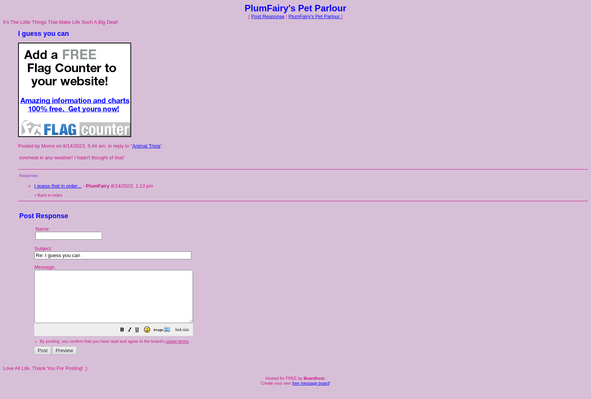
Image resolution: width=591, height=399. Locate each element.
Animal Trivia (146, 146)
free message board (310, 393)
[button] (141, 341)
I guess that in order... (57, 186)
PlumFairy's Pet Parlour (314, 16)
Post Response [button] (268, 16)
